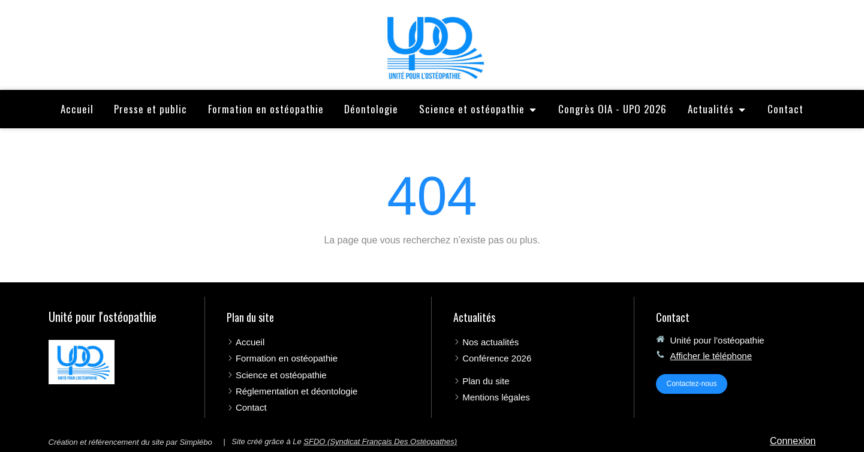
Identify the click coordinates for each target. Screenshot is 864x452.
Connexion (793, 441)
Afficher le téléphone (711, 356)
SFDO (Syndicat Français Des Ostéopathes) (380, 441)
